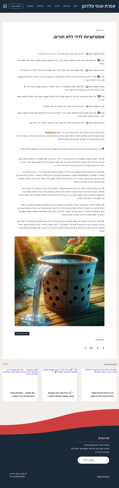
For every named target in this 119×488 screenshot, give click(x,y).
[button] (66, 6)
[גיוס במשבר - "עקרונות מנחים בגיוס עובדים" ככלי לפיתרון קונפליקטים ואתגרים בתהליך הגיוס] (20, 378)
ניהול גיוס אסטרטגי (22, 334)
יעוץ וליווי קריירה (102, 452)
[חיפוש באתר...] (93, 460)
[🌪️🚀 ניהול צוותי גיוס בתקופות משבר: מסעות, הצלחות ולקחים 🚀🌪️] (59, 378)
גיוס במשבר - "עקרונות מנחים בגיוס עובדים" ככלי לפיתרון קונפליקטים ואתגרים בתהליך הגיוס (21, 395)
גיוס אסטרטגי (100, 339)
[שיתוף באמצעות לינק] (85, 348)
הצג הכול (5, 364)
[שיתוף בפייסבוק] (103, 348)
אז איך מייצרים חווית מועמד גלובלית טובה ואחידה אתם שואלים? (102, 395)
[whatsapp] (5, 6)
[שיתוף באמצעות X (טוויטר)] (97, 348)
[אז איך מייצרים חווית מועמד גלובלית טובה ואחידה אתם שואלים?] (98, 378)
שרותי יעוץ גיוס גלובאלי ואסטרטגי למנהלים (98, 448)
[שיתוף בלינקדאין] (91, 348)
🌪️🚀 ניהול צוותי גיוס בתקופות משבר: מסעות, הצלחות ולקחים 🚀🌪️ (60, 395)
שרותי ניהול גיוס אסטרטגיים (98, 445)
